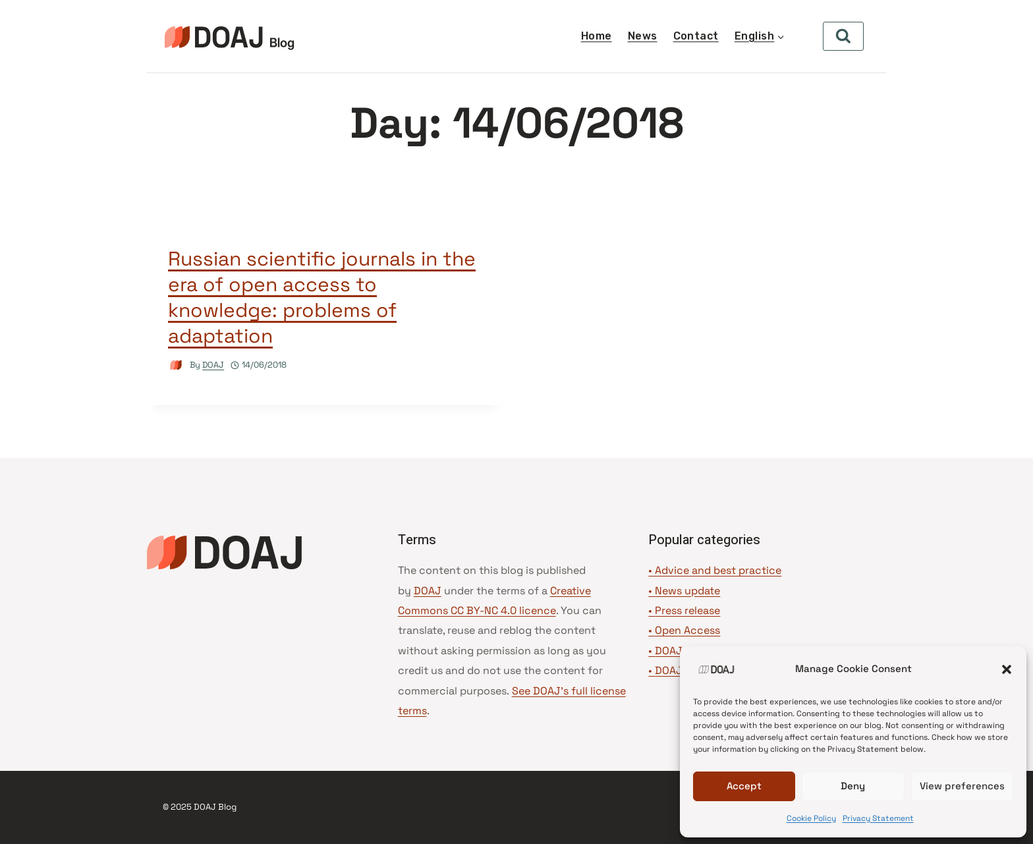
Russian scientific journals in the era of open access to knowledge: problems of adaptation (322, 297)
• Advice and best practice (714, 570)
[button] (1006, 669)
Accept (744, 785)
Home (596, 36)
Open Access (687, 630)
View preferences (962, 785)
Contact (696, 36)
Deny (853, 785)
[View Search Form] (843, 36)
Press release (687, 610)
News (642, 36)
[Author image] (176, 365)
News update (687, 591)
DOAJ (213, 364)
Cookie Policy (811, 818)
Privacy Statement (878, 818)
